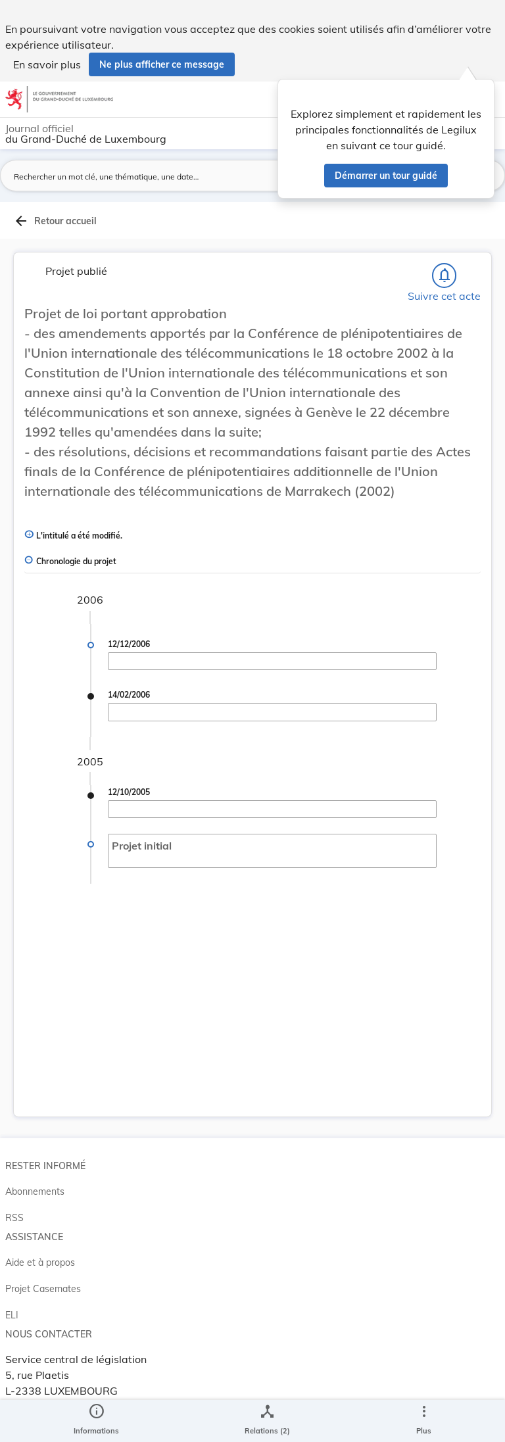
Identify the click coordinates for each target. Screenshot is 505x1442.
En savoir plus (47, 64)
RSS (14, 1218)
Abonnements (34, 1191)
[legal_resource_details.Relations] (267, 1421)
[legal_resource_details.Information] (96, 1421)
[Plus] (423, 1421)
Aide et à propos (40, 1262)
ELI (11, 1315)
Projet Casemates (43, 1289)
